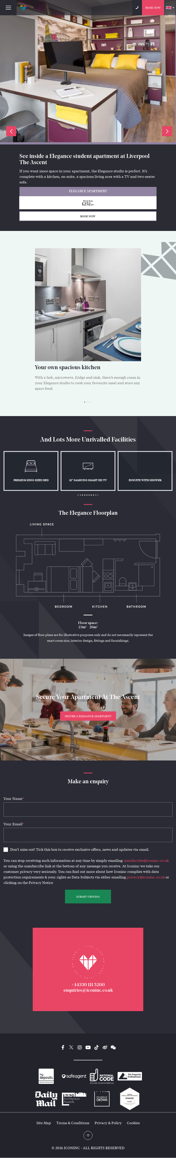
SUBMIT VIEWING (88, 896)
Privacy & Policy (108, 1123)
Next (167, 131)
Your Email (14, 824)
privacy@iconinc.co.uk (146, 877)
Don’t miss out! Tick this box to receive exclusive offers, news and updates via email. (79, 849)
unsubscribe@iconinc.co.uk (146, 860)
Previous (11, 131)
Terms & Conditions (72, 1123)
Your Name (14, 798)
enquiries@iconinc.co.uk (88, 991)
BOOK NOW (88, 216)
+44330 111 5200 (88, 985)
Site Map (43, 1123)
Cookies (133, 1123)
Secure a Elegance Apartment (88, 716)
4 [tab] (91, 402)
